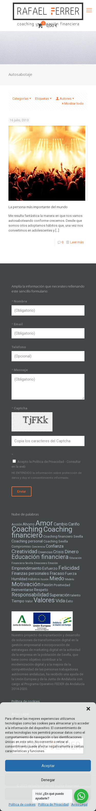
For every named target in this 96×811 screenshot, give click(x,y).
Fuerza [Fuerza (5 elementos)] (71, 573)
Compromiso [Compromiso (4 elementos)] (21, 546)
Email (17, 324)
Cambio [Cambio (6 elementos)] (61, 524)
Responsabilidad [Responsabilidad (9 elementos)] (30, 595)
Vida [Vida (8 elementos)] (60, 601)
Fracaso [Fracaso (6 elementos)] (57, 573)
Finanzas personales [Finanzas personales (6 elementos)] (30, 573)
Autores (65, 98)
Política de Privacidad (53, 804)
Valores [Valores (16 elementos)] (44, 600)
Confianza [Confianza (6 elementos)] (54, 546)
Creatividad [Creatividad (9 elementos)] (24, 551)
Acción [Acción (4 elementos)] (17, 524)
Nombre (19, 301)
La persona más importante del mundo (38, 207)
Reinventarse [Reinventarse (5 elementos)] (22, 589)
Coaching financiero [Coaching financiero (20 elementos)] (42, 532)
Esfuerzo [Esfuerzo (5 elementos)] (50, 568)
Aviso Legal (79, 804)
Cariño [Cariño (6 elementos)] (74, 524)
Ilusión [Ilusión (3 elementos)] (44, 579)
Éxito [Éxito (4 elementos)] (69, 601)
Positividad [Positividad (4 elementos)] (62, 585)
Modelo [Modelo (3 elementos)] (69, 579)
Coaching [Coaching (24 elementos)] (27, 529)
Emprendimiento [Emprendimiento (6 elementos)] (26, 568)
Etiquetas (43, 98)
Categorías (22, 98)
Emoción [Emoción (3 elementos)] (53, 563)
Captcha (19, 408)
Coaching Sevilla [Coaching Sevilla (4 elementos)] (56, 541)
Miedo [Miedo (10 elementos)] (56, 578)
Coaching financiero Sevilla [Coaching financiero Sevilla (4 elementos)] (63, 536)
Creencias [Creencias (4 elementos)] (45, 552)
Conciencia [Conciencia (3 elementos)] (38, 546)
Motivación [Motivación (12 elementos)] (26, 584)
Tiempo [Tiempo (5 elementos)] (18, 601)
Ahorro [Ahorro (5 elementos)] (29, 524)
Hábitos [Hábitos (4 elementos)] (34, 579)
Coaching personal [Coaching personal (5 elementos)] (27, 541)
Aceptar (48, 765)
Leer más (77, 242)
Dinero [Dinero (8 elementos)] (72, 552)
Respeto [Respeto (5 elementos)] (41, 589)
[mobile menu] (89, 10)
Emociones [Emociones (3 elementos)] (40, 563)
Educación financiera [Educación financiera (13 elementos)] (40, 556)
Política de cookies (22, 804)
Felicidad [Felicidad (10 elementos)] (68, 568)
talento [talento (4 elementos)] (75, 595)
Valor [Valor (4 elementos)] (29, 601)
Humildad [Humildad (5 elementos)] (19, 579)
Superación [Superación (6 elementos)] (59, 595)
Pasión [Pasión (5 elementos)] (47, 585)
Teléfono (19, 347)
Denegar (48, 780)
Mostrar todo (72, 103)
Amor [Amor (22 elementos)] (44, 523)
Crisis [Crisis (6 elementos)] (58, 551)
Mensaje (20, 370)
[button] (88, 708)
